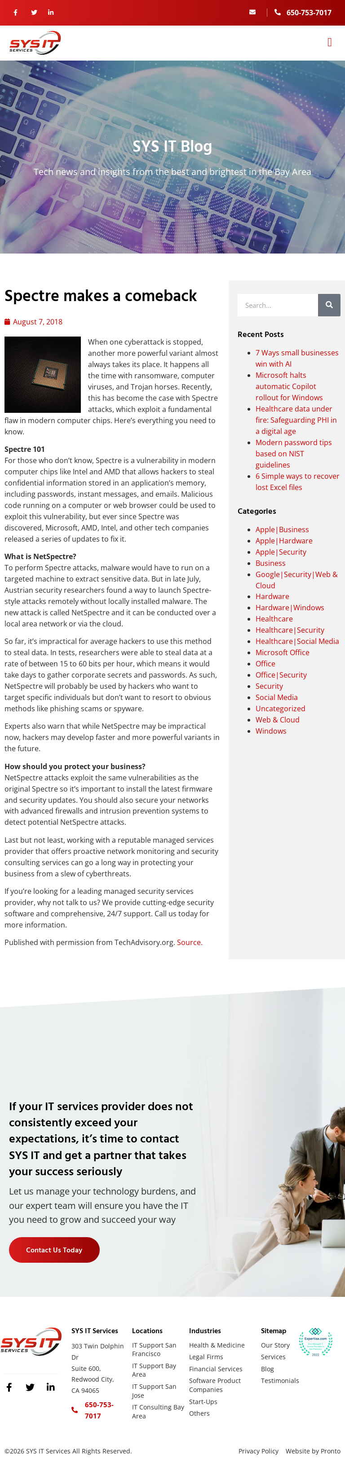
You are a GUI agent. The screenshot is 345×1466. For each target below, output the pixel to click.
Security (269, 686)
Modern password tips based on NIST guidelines (294, 454)
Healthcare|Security (290, 630)
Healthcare (274, 619)
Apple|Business (282, 529)
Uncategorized (280, 708)
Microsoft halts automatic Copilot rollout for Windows (289, 386)
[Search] (329, 305)
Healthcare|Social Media (297, 641)
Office (265, 664)
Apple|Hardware (284, 541)
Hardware (272, 596)
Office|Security (281, 675)
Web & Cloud (278, 720)
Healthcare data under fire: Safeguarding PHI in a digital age (296, 420)
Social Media (277, 697)
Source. (190, 942)
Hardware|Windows (290, 608)
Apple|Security (281, 552)
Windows (271, 731)
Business (271, 563)
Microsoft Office (283, 652)
